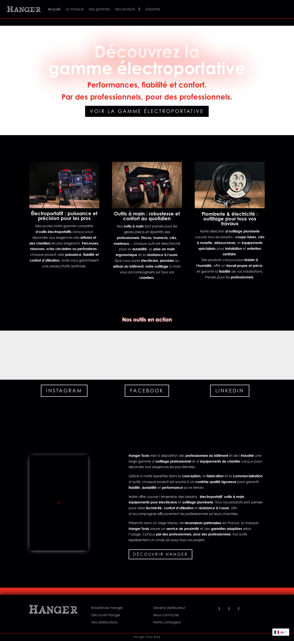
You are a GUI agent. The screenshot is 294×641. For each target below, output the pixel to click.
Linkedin (229, 391)
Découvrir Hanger (160, 554)
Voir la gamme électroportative (147, 111)
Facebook (147, 391)
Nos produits (125, 9)
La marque (75, 9)
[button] (24, 355)
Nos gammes (99, 9)
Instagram (64, 391)
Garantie (152, 9)
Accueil (54, 9)
